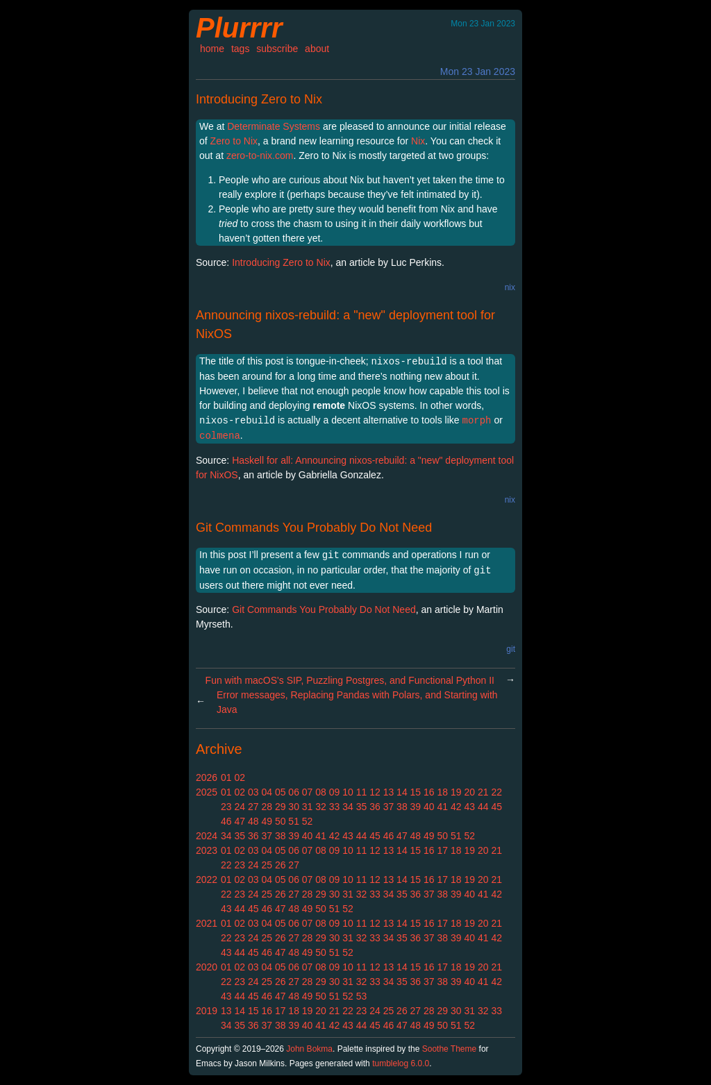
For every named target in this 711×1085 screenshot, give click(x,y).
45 (496, 806)
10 (347, 792)
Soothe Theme (449, 1049)
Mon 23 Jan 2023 (477, 71)
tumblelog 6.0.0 (400, 1063)
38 (402, 806)
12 (374, 792)
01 (226, 777)
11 (361, 792)
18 (443, 792)
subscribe (277, 48)
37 (388, 806)
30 (293, 806)
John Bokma (309, 1049)
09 (334, 792)
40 (429, 806)
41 (443, 806)
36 (374, 806)
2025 (206, 792)
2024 (206, 835)
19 (456, 792)
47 (239, 821)
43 (469, 806)
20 (469, 792)
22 (496, 792)
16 (429, 792)
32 (320, 806)
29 (280, 806)
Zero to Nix (234, 140)
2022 (206, 879)
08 (320, 792)
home (212, 48)
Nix (418, 140)
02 (239, 777)
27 (253, 806)
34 (347, 806)
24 (239, 806)
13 (388, 792)
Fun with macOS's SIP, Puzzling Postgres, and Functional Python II (350, 680)
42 (456, 806)
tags (240, 48)
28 (266, 806)
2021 (206, 923)
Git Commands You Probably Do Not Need (314, 528)
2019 (206, 1010)
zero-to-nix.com (259, 155)
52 (307, 821)
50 (280, 821)
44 (483, 806)
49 (266, 821)
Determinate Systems (273, 126)
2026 (206, 777)
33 (334, 806)
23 (226, 806)
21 (483, 792)
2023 (206, 850)
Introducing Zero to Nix (259, 99)
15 (415, 792)
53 (361, 996)
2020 (206, 967)
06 (293, 792)
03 (253, 792)
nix (510, 287)
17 (443, 850)
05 (280, 792)
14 (402, 792)
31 (307, 806)
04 (266, 792)
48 (253, 821)
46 (226, 821)
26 (280, 864)
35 (361, 806)
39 (415, 806)
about (317, 48)
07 (307, 792)
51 (293, 821)
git (510, 649)
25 (266, 864)
